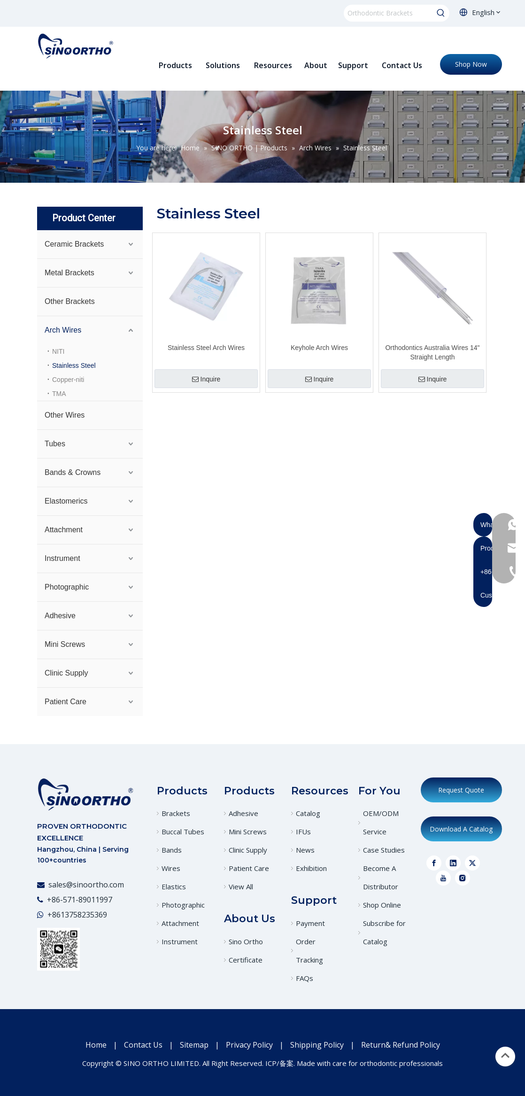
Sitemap (194, 1045)
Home (96, 1045)
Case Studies (384, 850)
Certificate (245, 959)
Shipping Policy (317, 1045)
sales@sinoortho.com (86, 884)
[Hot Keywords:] (440, 13)
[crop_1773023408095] (85, 794)
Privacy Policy (249, 1045)
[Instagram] (462, 878)
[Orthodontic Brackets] (388, 13)
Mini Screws (65, 644)
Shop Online (382, 904)
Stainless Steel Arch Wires (206, 347)
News (305, 850)
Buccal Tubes (183, 831)
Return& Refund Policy (400, 1045)
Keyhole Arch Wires (319, 347)
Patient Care (65, 702)
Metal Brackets (69, 273)
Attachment (64, 530)
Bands (172, 850)
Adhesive (60, 616)
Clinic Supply (66, 673)
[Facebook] (433, 863)
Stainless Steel (74, 365)
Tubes (55, 444)
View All (241, 886)
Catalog (308, 813)
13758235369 (84, 914)
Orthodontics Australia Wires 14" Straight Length (432, 352)
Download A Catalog (461, 828)
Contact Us (143, 1045)
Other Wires (65, 415)
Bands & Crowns (72, 472)
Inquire (206, 379)
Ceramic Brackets (74, 244)
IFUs (303, 831)
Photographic (67, 587)
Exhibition (311, 868)
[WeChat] (58, 949)
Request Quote (461, 789)
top (505, 1056)
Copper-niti (68, 379)
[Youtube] (443, 878)
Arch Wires (63, 330)
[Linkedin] (453, 863)
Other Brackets (70, 301)
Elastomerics (66, 501)
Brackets (176, 813)
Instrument (62, 558)
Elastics (174, 886)
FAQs (304, 978)
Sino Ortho (246, 941)
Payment (310, 923)
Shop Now (471, 64)
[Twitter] (472, 863)
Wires (171, 868)
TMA (59, 393)
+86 (54, 914)
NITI (58, 351)
